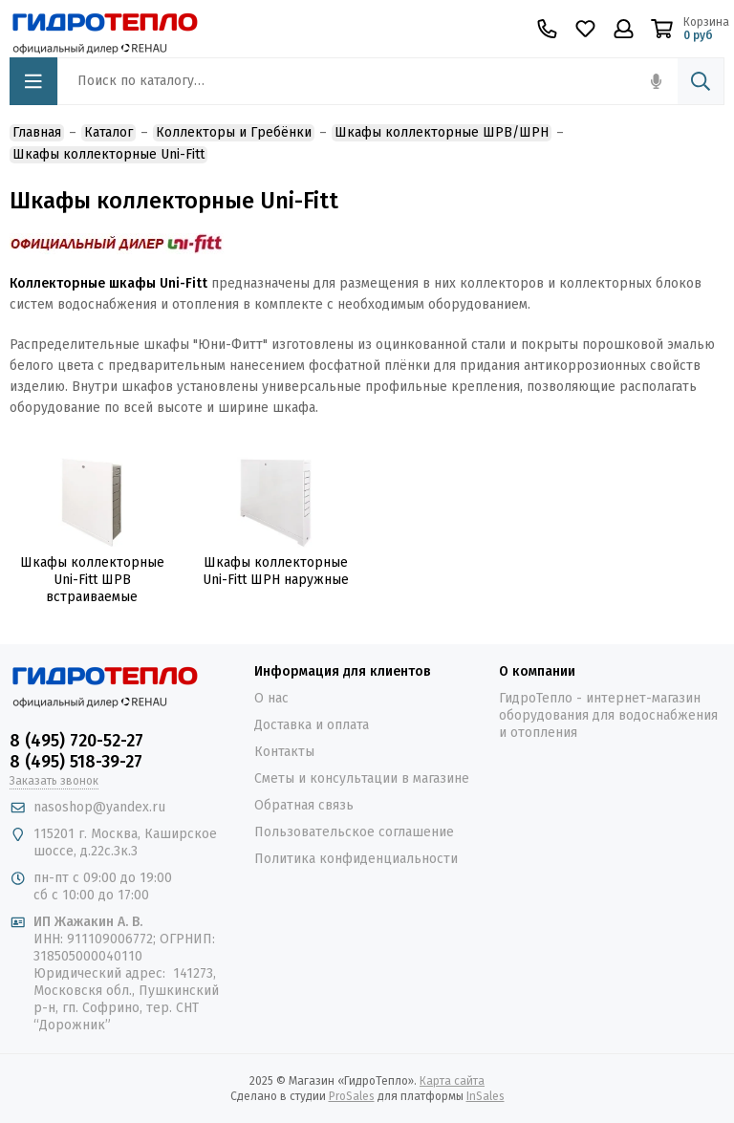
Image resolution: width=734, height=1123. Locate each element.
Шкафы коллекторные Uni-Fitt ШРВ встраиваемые (92, 579)
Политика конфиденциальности (356, 859)
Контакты (284, 752)
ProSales (352, 1096)
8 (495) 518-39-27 (76, 761)
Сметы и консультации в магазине (361, 778)
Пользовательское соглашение (354, 832)
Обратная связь (304, 805)
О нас (271, 698)
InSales (485, 1096)
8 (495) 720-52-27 (76, 740)
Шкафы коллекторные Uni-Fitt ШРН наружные (276, 571)
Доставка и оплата (311, 725)
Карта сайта (452, 1081)
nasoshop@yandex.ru (99, 807)
